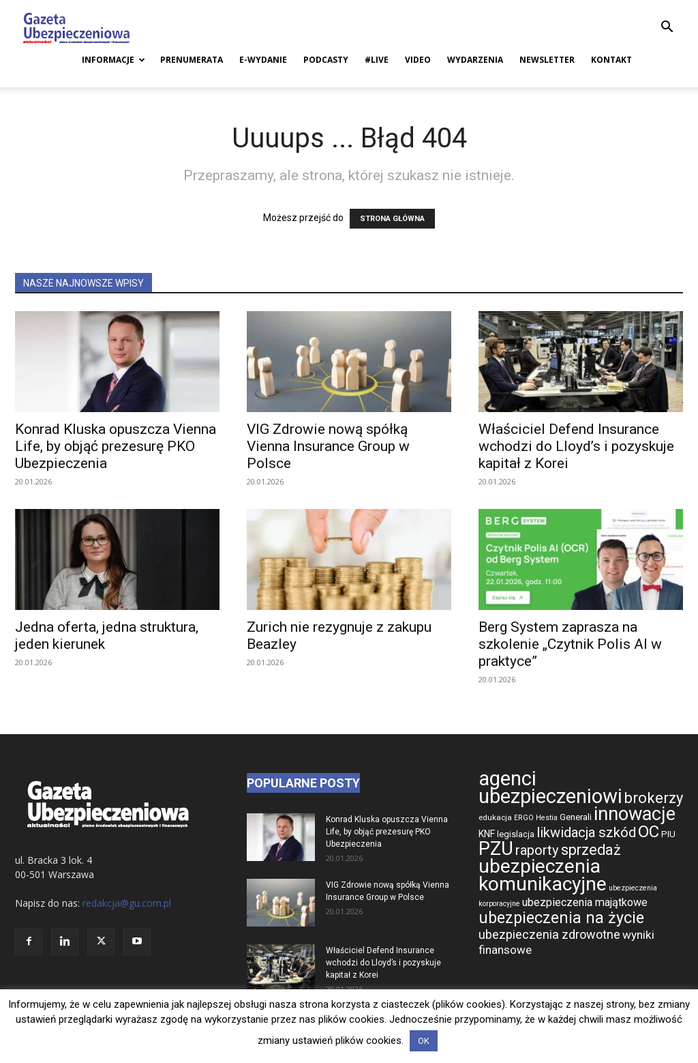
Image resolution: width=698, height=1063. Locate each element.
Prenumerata (191, 59)
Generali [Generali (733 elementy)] (576, 817)
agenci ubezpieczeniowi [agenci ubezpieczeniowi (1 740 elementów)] (550, 787)
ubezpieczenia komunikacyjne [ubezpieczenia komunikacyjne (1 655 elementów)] (543, 875)
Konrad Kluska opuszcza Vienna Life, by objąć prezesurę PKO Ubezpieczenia (115, 446)
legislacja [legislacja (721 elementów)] (515, 834)
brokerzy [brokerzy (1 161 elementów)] (653, 797)
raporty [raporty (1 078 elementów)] (537, 850)
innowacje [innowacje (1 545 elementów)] (635, 814)
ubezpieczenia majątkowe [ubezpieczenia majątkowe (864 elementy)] (585, 902)
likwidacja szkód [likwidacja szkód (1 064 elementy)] (586, 832)
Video (418, 59)
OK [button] (423, 1041)
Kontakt (611, 59)
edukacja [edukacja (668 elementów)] (495, 817)
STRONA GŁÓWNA (392, 218)
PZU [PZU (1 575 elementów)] (496, 848)
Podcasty (325, 59)
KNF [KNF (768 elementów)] (487, 833)
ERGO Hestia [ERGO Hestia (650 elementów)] (536, 817)
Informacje (113, 59)
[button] (666, 28)
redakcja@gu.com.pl (126, 903)
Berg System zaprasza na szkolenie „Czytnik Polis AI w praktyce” (570, 644)
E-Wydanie (263, 59)
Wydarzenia (475, 59)
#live (377, 59)
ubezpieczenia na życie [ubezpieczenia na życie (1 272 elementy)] (561, 917)
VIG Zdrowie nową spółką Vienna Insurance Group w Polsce (328, 446)
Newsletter (547, 59)
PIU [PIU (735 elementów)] (668, 834)
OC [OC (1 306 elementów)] (648, 831)
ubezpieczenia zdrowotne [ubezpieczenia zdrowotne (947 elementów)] (549, 934)
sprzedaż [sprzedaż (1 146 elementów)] (591, 849)
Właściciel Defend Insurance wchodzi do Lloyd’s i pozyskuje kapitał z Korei (576, 446)
